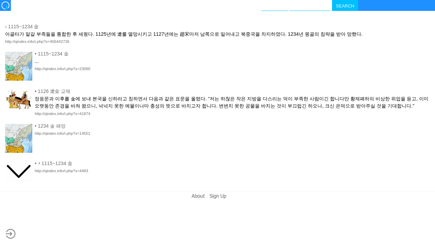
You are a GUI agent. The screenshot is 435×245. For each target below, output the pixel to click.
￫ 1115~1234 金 (53, 163)
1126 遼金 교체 (52, 91)
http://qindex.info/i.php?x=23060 (62, 69)
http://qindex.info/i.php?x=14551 (62, 133)
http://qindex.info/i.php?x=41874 (62, 114)
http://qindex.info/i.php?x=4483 (61, 171)
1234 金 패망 (50, 126)
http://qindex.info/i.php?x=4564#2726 (37, 41)
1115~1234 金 (22, 26)
